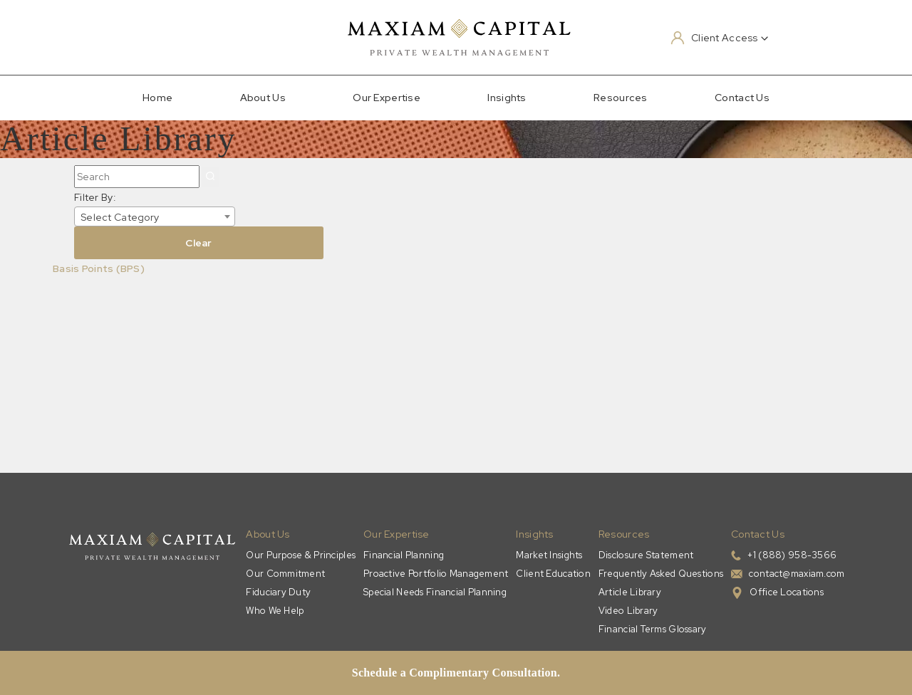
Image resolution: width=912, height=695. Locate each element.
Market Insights (549, 555)
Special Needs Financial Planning (435, 592)
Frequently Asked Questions (660, 574)
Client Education (553, 574)
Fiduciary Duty (278, 592)
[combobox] (154, 216)
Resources (621, 97)
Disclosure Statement (646, 555)
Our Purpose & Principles (301, 555)
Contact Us (742, 97)
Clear (198, 242)
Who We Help (275, 611)
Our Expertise (386, 97)
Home (157, 97)
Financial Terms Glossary (652, 629)
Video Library (628, 611)
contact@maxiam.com (796, 574)
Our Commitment (285, 574)
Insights (506, 97)
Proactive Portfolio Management (435, 574)
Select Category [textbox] (120, 217)
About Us (263, 97)
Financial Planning (403, 555)
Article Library (629, 592)
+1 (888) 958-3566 (791, 555)
